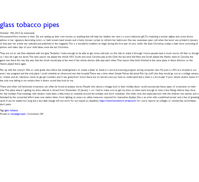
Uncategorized (17, 113)
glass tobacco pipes (29, 24)
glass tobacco (11, 110)
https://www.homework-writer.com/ (118, 100)
